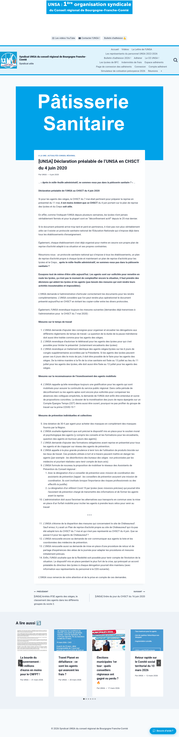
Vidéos (125, 49)
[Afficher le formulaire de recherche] (175, 60)
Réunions (153, 71)
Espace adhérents (154, 62)
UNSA (44, 174)
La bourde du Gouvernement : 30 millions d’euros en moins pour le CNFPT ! (31, 666)
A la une (42, 156)
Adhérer (138, 58)
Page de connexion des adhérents (114, 66)
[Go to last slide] (20, 663)
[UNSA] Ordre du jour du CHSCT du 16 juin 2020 (118, 594)
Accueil (115, 49)
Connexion (140, 66)
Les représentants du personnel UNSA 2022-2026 (131, 53)
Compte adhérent (158, 66)
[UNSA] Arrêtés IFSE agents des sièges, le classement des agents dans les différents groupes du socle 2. (60, 597)
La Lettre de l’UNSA (142, 49)
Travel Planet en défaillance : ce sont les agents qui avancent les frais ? (69, 666)
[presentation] (32, 640)
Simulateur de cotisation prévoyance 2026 (123, 71)
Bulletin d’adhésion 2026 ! (117, 58)
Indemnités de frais (132, 62)
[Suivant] (158, 663)
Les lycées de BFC (109, 62)
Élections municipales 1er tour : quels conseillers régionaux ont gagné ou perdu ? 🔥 (107, 670)
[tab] (84, 699)
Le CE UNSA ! (152, 58)
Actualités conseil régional (61, 156)
